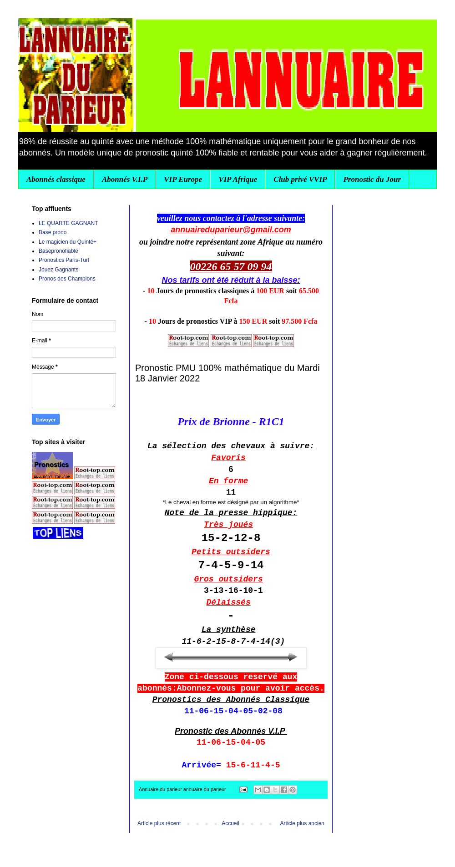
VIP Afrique (237, 179)
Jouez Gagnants (58, 269)
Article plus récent (159, 823)
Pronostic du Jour (372, 179)
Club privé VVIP (300, 179)
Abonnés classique (56, 179)
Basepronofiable (58, 251)
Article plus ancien (302, 823)
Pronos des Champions (67, 279)
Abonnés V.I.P (124, 179)
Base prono (52, 232)
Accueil (230, 823)
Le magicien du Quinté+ (67, 242)
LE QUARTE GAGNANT (68, 223)
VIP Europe (183, 179)
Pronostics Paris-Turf (64, 260)
